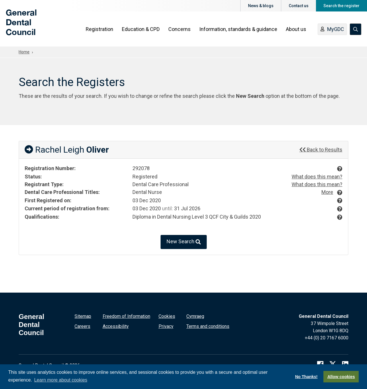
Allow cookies (341, 376)
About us (296, 29)
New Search (184, 242)
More (327, 192)
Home (24, 52)
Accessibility (116, 326)
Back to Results (320, 149)
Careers (82, 326)
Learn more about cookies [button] (60, 380)
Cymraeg (195, 316)
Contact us (299, 5)
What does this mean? (317, 177)
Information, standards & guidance (238, 29)
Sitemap (83, 316)
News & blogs (261, 5)
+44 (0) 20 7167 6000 (326, 338)
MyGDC (332, 29)
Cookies (167, 316)
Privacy (166, 326)
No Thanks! (306, 376)
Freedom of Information (126, 316)
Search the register (341, 5)
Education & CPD (141, 29)
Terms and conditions (207, 326)
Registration (99, 29)
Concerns (179, 29)
